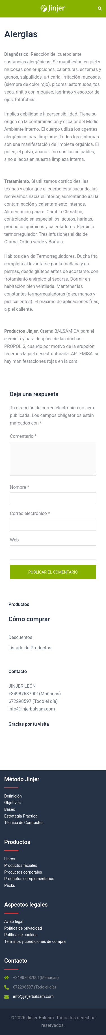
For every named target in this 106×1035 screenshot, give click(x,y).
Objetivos (12, 802)
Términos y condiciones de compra (35, 941)
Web (14, 540)
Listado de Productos (29, 647)
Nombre (19, 487)
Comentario (23, 436)
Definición (13, 796)
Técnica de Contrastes (24, 822)
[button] (99, 8)
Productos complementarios (29, 878)
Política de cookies (20, 934)
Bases (9, 809)
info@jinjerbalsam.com (31, 709)
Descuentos (20, 637)
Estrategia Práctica (20, 816)
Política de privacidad (23, 928)
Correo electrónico (30, 513)
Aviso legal (13, 921)
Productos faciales (20, 865)
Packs (9, 885)
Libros (9, 859)
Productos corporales (23, 872)
